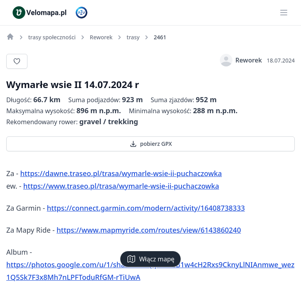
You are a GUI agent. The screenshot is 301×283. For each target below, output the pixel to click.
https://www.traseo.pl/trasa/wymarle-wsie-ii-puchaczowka (121, 186)
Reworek (241, 60)
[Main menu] (284, 12)
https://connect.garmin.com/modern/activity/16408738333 (146, 208)
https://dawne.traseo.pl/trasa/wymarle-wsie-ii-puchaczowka (121, 173)
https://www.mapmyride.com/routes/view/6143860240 (148, 230)
